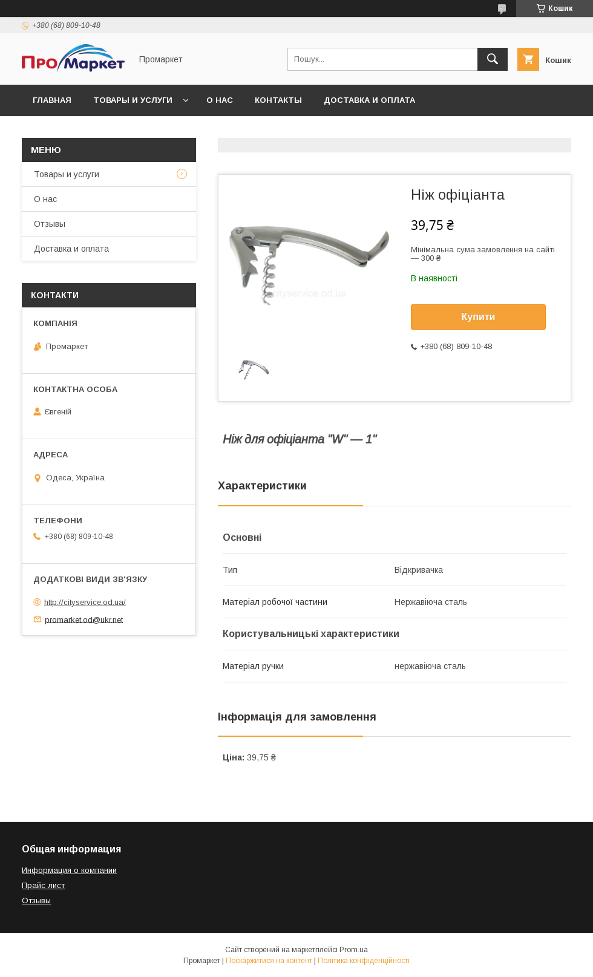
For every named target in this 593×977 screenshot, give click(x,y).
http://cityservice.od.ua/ (85, 602)
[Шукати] (492, 59)
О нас (219, 100)
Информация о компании (69, 870)
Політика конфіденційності (364, 960)
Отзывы (49, 224)
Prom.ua (353, 950)
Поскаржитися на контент (269, 960)
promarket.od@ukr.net (84, 619)
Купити (479, 317)
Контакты (278, 100)
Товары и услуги (132, 100)
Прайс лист (43, 885)
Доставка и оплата (369, 100)
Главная (52, 100)
